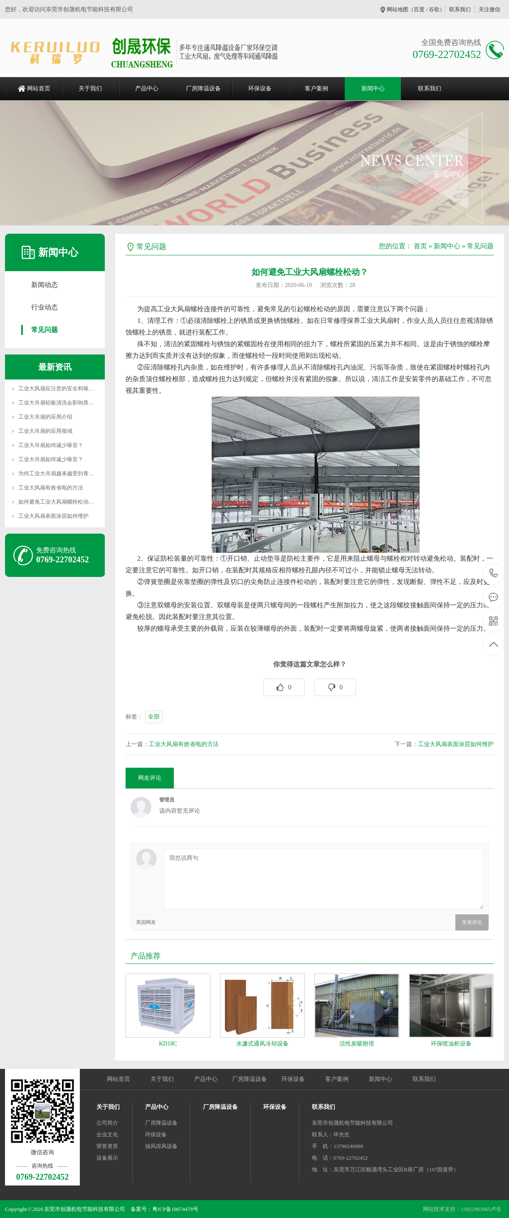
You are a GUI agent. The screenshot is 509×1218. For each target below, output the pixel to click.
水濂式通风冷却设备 (262, 1044)
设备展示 (107, 1158)
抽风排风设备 (161, 1146)
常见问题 (44, 329)
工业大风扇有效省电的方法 (50, 487)
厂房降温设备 (203, 88)
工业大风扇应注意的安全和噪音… (58, 388)
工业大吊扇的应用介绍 (45, 417)
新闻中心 (373, 88)
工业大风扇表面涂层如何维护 (53, 516)
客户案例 (316, 88)
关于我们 (90, 88)
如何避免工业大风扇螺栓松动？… (58, 502)
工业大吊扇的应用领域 (45, 431)
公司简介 (107, 1123)
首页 (420, 246)
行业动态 (44, 307)
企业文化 (107, 1134)
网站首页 (38, 88)
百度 (419, 9)
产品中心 (146, 88)
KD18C (168, 1044)
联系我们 (460, 9)
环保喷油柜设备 (451, 1044)
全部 (154, 717)
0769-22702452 (494, 574)
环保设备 (260, 88)
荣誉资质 (107, 1146)
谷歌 (434, 9)
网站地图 (397, 9)
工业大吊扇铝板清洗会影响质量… (58, 402)
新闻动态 (44, 284)
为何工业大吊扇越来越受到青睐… (58, 473)
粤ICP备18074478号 (175, 1209)
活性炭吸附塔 (356, 1044)
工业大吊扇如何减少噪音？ (50, 445)
